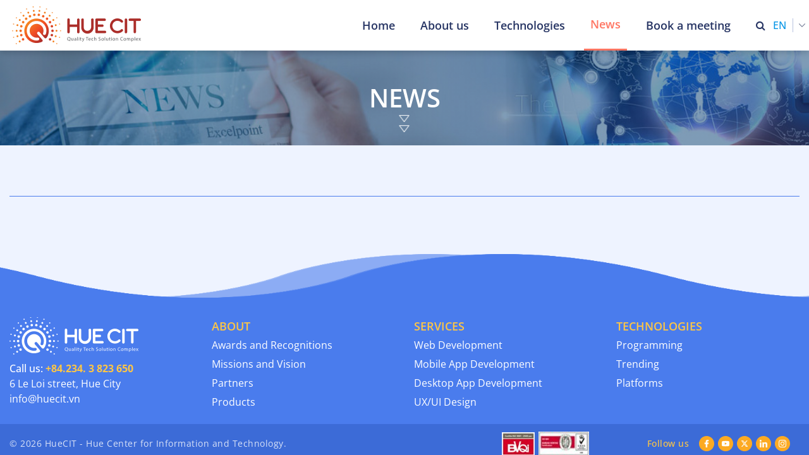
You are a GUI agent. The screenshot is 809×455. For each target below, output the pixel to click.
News (605, 24)
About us (444, 25)
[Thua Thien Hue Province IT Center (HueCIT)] (79, 25)
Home (378, 25)
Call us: (71, 318)
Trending (637, 313)
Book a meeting (688, 25)
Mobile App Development (474, 313)
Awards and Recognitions (272, 294)
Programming (649, 294)
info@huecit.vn (44, 348)
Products (233, 351)
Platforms (639, 332)
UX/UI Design (445, 351)
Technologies (529, 25)
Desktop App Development (478, 332)
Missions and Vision (259, 313)
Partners (232, 332)
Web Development (458, 294)
